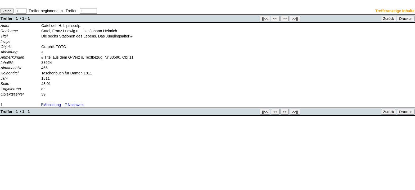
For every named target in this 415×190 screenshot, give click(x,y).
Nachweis (74, 105)
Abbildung (52, 105)
